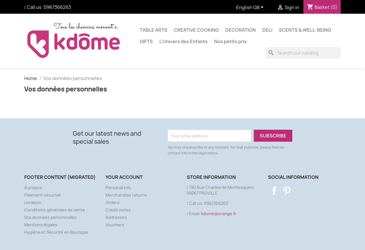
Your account (124, 177)
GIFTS (146, 41)
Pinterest (287, 191)
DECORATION (240, 30)
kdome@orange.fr (218, 213)
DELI (267, 30)
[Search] (303, 53)
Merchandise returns (126, 195)
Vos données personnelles (50, 217)
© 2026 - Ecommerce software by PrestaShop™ (182, 242)
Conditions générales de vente (54, 210)
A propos (33, 187)
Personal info (118, 187)
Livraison (32, 202)
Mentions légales (41, 224)
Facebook (274, 191)
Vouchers (115, 224)
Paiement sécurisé (42, 195)
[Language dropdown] (250, 7)
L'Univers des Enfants (183, 41)
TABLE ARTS (153, 30)
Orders (112, 202)
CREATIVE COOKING (196, 30)
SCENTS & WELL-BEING (305, 30)
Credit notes (118, 210)
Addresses (116, 217)
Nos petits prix (230, 41)
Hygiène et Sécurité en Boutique (56, 232)
